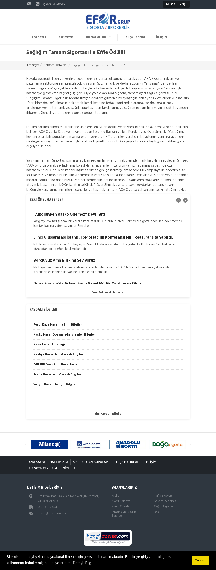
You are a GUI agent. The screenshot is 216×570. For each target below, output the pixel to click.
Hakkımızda (65, 37)
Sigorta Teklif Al (43, 468)
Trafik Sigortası (163, 495)
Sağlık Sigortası (164, 506)
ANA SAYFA (37, 462)
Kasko (115, 495)
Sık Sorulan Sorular (90, 462)
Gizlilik (69, 468)
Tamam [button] (200, 560)
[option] (108, 222)
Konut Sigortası (122, 506)
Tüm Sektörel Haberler (108, 292)
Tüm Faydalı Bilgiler (108, 413)
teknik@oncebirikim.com (54, 513)
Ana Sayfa (38, 37)
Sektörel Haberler (55, 65)
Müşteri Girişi (176, 4)
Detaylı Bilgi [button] (82, 563)
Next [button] (190, 444)
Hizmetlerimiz (98, 37)
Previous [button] (26, 444)
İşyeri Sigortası (121, 501)
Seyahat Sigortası (165, 501)
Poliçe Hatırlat (134, 37)
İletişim (161, 37)
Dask (157, 512)
